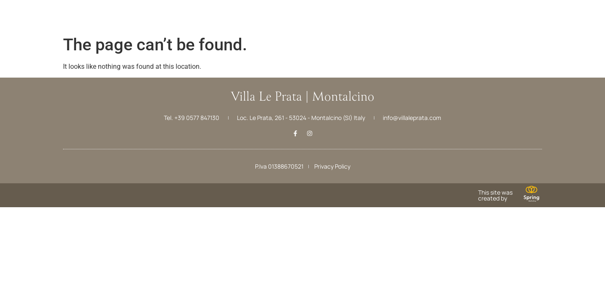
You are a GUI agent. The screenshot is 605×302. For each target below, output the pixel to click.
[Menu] (20, 11)
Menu (19, 24)
